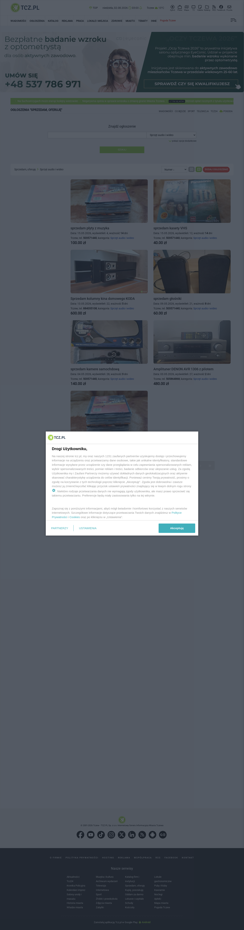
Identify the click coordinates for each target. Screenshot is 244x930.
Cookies (75, 516)
